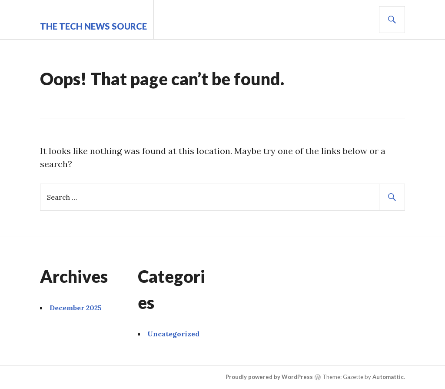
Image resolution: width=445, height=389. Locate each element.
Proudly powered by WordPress (269, 376)
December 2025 (76, 307)
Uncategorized (173, 333)
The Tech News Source (93, 26)
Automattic (388, 376)
